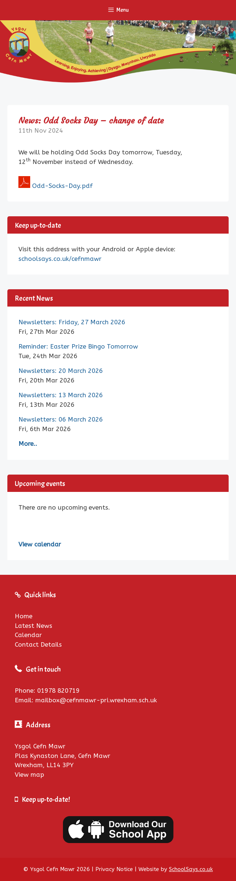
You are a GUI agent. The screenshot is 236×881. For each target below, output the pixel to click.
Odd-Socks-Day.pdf (62, 185)
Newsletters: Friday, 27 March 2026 (71, 322)
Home (23, 616)
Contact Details (38, 644)
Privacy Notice (114, 869)
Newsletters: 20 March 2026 (60, 370)
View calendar (39, 544)
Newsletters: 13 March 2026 (60, 395)
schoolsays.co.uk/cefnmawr (60, 258)
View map (29, 774)
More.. (27, 443)
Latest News (33, 625)
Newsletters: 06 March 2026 (60, 419)
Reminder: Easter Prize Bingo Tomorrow (78, 346)
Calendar (28, 635)
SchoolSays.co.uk (191, 869)
